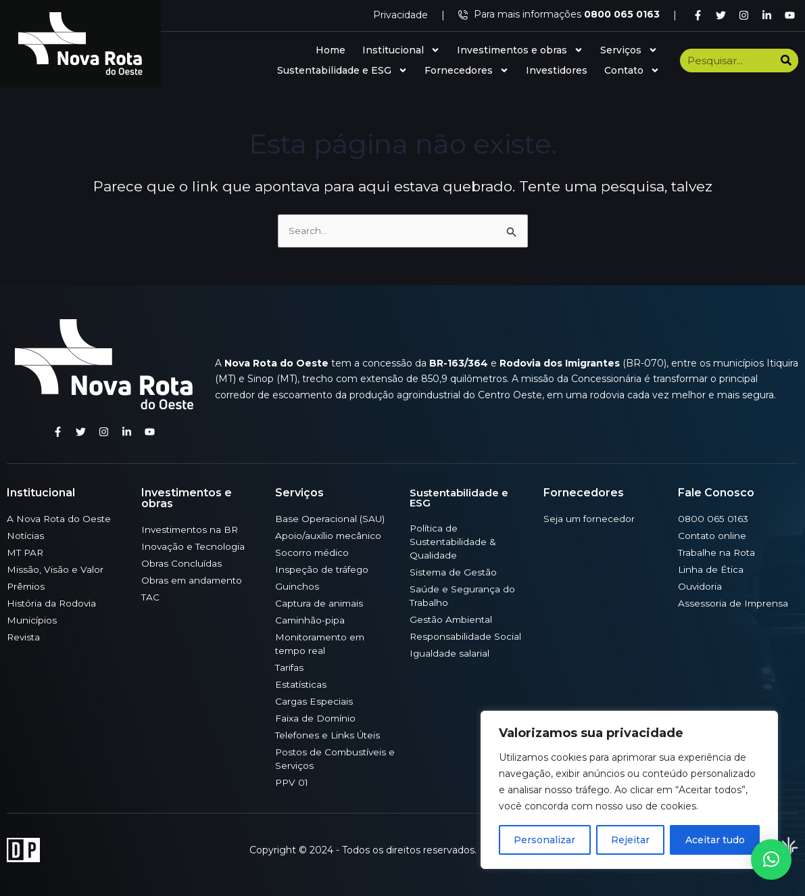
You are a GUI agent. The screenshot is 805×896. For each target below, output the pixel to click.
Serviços (629, 50)
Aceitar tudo (715, 840)
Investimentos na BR (191, 529)
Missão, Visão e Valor (55, 569)
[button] (771, 859)
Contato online (713, 535)
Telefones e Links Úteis (329, 735)
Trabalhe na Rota (717, 552)
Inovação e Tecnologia (194, 546)
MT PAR (26, 552)
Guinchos (297, 586)
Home (330, 50)
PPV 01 (292, 782)
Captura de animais (320, 603)
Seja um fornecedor (590, 519)
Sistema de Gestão (454, 572)
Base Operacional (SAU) (330, 519)
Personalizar (544, 840)
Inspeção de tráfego (322, 569)
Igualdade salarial (450, 653)
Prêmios (27, 586)
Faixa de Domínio (316, 718)
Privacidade (400, 15)
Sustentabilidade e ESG (342, 70)
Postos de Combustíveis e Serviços (332, 759)
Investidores (556, 70)
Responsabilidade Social (466, 636)
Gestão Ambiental (452, 619)
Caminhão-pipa (310, 620)
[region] (629, 790)
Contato (632, 70)
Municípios (32, 620)
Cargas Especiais (314, 701)
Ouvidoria (700, 586)
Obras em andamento (193, 580)
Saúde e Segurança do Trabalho (463, 596)
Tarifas (290, 667)
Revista (24, 637)
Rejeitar (630, 840)
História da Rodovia (52, 603)
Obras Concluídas (181, 563)
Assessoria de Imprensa (733, 603)
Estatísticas (301, 684)
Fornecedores (466, 70)
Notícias (26, 535)
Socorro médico (312, 552)
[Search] (786, 60)
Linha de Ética (711, 569)
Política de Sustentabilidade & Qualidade (453, 541)
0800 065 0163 (713, 519)
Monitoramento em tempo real (321, 644)
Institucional (401, 50)
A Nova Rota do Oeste (60, 519)
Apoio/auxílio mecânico (329, 535)
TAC (150, 597)
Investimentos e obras (520, 50)
